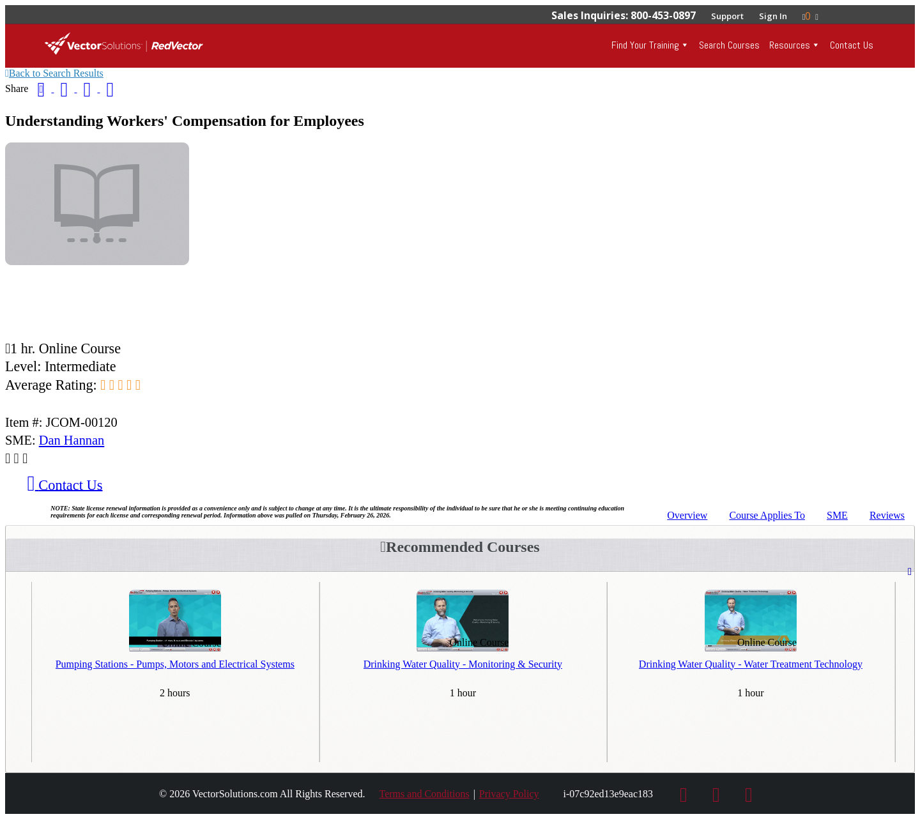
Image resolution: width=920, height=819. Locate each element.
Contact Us (851, 45)
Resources (789, 45)
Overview (687, 515)
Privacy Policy (509, 793)
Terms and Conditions (424, 793)
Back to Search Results (54, 73)
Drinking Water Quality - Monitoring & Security (463, 664)
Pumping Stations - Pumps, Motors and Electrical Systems (175, 664)
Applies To (767, 515)
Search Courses (729, 45)
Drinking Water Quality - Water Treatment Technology (750, 664)
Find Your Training (645, 45)
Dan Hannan (72, 440)
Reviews (887, 515)
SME (837, 515)
